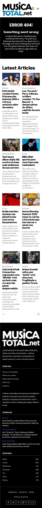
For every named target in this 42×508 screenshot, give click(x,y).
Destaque (25, 209)
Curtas (24, 154)
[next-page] (38, 314)
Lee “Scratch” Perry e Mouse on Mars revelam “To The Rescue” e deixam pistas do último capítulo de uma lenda (31, 102)
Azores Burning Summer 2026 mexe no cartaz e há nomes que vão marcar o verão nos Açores (30, 219)
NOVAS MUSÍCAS (8, 154)
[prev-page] (4, 314)
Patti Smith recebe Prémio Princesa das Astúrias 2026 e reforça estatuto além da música (10, 99)
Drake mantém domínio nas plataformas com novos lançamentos (10, 217)
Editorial (5, 88)
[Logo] (17, 9)
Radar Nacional (7, 267)
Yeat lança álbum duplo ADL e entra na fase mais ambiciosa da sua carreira (11, 162)
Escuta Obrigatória (28, 88)
